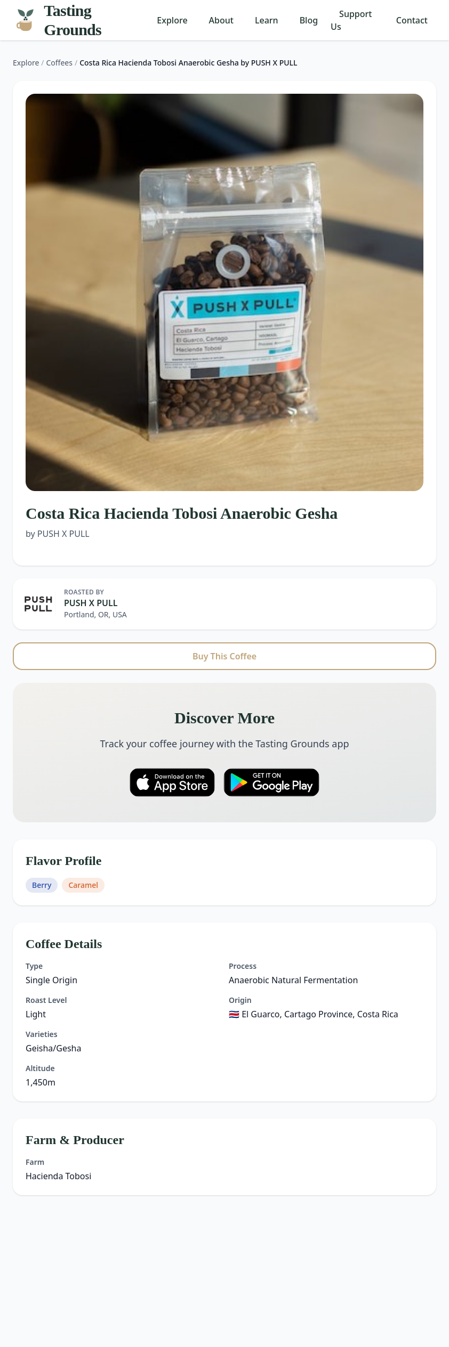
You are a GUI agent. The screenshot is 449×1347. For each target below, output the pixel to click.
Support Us (351, 20)
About (221, 20)
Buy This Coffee (224, 656)
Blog (309, 20)
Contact (412, 20)
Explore (172, 20)
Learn (266, 20)
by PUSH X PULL (58, 534)
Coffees (59, 63)
